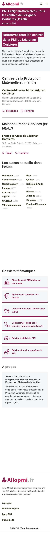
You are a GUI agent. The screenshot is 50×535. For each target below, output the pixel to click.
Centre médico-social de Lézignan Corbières (23, 92)
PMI (14, 23)
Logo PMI (7, 514)
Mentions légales (10, 509)
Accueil (5, 23)
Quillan (33, 179)
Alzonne (33, 196)
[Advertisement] (25, 241)
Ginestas (34, 200)
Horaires (27, 111)
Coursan (9, 192)
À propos (6, 503)
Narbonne (10, 175)
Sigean (8, 196)
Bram (32, 175)
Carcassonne (12, 179)
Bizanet (33, 191)
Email (7, 153)
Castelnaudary (13, 184)
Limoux (9, 188)
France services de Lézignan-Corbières (20, 137)
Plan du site (8, 520)
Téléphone (10, 111)
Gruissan (10, 201)
